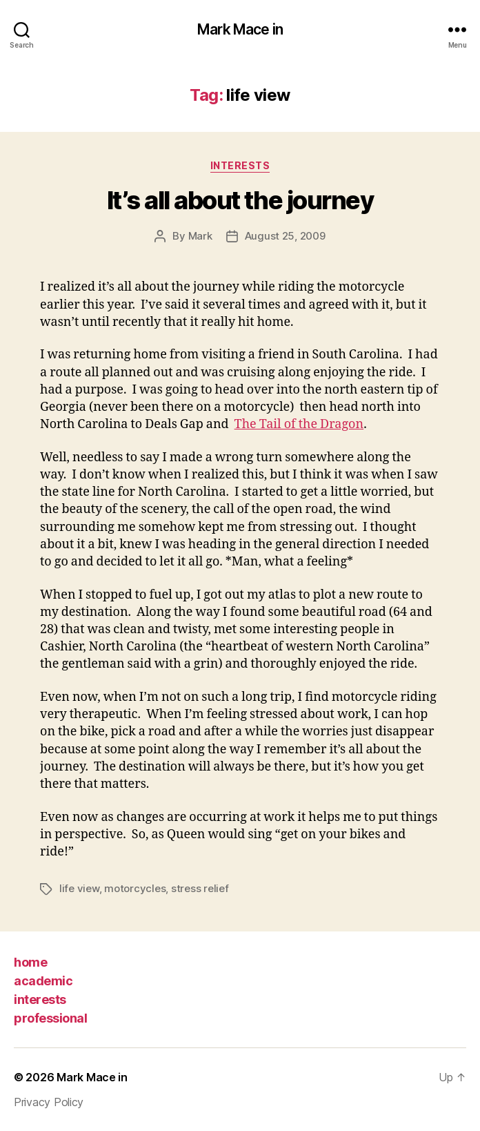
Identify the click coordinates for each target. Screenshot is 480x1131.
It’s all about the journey (240, 200)
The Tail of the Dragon (299, 424)
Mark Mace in (240, 29)
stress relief (200, 888)
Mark (200, 235)
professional (50, 1018)
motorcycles (135, 888)
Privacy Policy (48, 1102)
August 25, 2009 (285, 235)
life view (79, 888)
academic (43, 981)
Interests (240, 165)
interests (40, 999)
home (30, 962)
